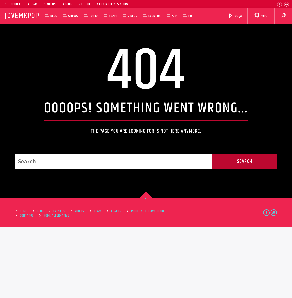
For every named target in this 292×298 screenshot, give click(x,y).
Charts (116, 281)
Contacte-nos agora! (113, 4)
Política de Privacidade (148, 281)
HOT (191, 16)
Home (23, 281)
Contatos (27, 286)
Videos (49, 4)
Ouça (235, 16)
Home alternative (56, 286)
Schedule (12, 4)
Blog (67, 4)
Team (32, 4)
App (174, 16)
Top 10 (84, 4)
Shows (73, 16)
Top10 (93, 16)
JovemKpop (22, 16)
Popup (261, 16)
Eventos (154, 16)
